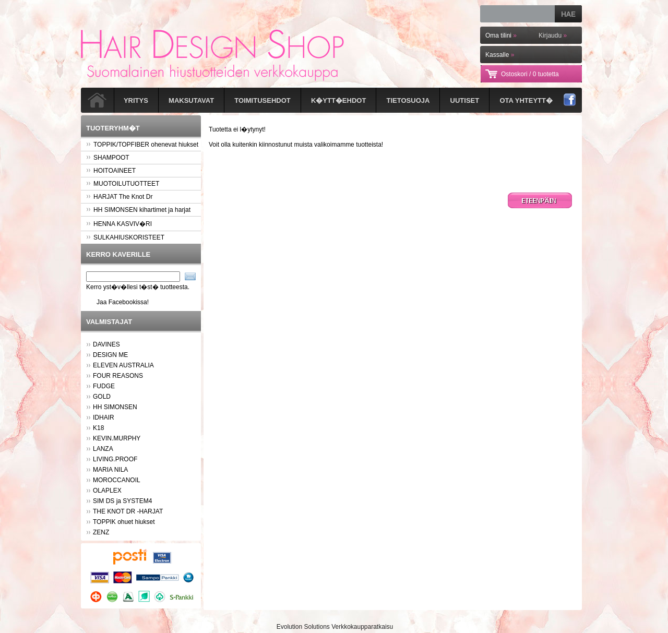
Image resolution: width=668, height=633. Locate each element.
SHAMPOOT (107, 157)
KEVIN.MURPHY (116, 438)
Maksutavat (191, 100)
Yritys (136, 100)
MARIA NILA (110, 469)
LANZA (103, 448)
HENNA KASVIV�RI (119, 224)
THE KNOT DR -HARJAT (128, 511)
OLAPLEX (107, 490)
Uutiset (465, 100)
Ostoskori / (530, 74)
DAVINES (106, 344)
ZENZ (101, 532)
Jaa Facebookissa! (123, 302)
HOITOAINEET (111, 170)
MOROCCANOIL (116, 480)
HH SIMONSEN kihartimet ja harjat (138, 209)
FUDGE (104, 386)
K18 (98, 428)
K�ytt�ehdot (338, 100)
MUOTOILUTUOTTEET (122, 183)
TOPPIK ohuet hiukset (124, 521)
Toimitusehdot (262, 100)
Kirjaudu (553, 35)
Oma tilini (501, 35)
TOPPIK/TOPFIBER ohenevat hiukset (142, 144)
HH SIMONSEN (115, 407)
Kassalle (499, 54)
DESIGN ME (110, 355)
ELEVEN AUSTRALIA (123, 365)
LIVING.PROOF (115, 459)
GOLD (102, 396)
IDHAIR (103, 417)
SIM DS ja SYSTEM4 (122, 501)
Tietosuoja (408, 100)
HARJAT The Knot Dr (119, 196)
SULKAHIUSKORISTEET (125, 237)
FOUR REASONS (118, 375)
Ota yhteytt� (526, 100)
